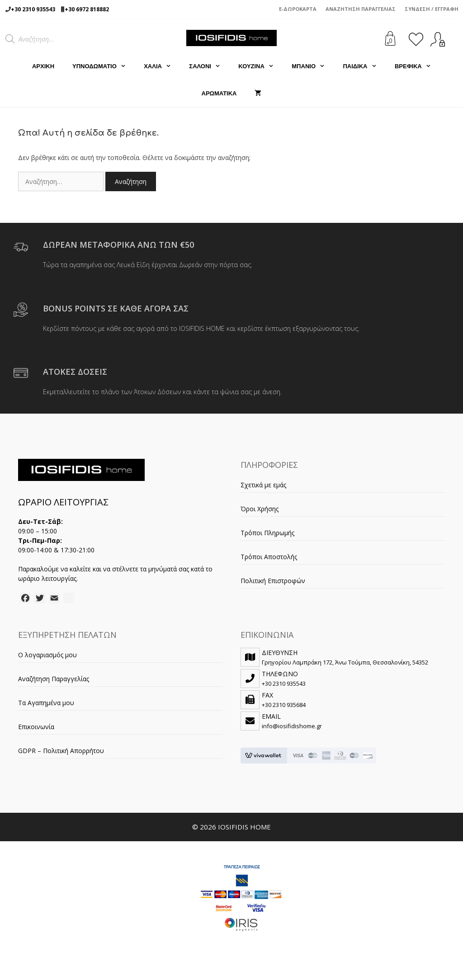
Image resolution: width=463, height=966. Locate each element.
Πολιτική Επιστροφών (273, 580)
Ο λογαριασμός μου (47, 654)
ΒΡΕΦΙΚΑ (417, 66)
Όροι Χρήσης (260, 508)
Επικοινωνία (36, 726)
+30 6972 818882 (87, 9)
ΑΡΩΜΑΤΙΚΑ (219, 93)
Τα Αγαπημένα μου (46, 702)
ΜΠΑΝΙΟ (313, 66)
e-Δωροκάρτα (298, 8)
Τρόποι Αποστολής (269, 556)
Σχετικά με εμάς (263, 485)
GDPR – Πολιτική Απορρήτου (61, 750)
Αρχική (43, 66)
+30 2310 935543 (33, 9)
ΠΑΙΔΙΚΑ (364, 66)
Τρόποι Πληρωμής (267, 532)
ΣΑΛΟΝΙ (209, 66)
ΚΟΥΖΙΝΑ (260, 66)
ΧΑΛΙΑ (162, 66)
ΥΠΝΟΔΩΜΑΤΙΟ (103, 66)
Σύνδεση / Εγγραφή (431, 8)
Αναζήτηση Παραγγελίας (361, 8)
